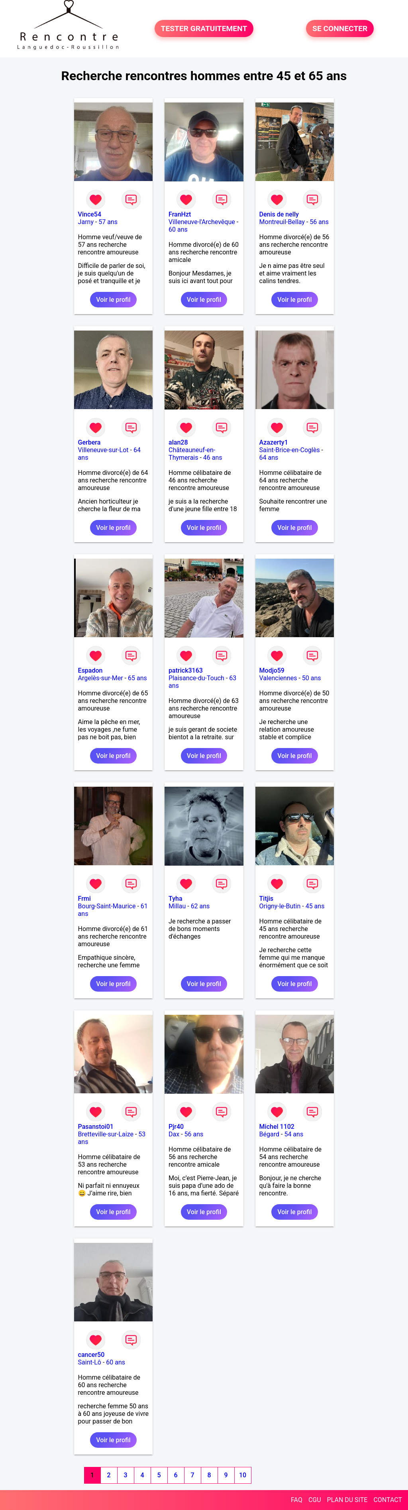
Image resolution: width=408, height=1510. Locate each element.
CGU (314, 1500)
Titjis (266, 898)
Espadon (90, 670)
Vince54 (89, 214)
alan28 (178, 442)
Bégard (269, 1134)
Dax (174, 1134)
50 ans (311, 678)
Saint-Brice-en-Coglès (289, 450)
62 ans (200, 906)
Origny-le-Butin (280, 906)
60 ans (178, 229)
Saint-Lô (89, 1362)
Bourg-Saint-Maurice (107, 906)
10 (242, 1475)
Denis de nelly (279, 214)
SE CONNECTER (339, 28)
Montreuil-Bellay (282, 222)
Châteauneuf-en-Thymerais (192, 453)
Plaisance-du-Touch (196, 678)
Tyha (175, 898)
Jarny (86, 222)
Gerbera (89, 442)
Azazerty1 (273, 442)
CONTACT (387, 1500)
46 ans (212, 457)
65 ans (137, 678)
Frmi (84, 898)
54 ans (293, 1134)
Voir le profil (113, 299)
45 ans (315, 906)
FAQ (296, 1500)
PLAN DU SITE (347, 1500)
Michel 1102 (276, 1126)
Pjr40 (176, 1126)
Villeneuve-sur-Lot (103, 450)
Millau (177, 906)
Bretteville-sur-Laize (105, 1134)
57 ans (108, 222)
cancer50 (91, 1354)
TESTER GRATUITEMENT (204, 28)
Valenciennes (278, 678)
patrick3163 (186, 670)
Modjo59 (271, 670)
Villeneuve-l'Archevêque (202, 222)
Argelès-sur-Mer (100, 678)
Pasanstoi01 (96, 1126)
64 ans (269, 457)
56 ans (319, 222)
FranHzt (180, 214)
